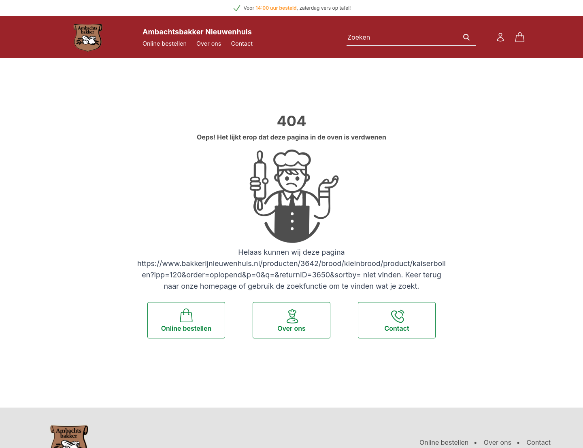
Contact (241, 43)
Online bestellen (165, 43)
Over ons (208, 43)
